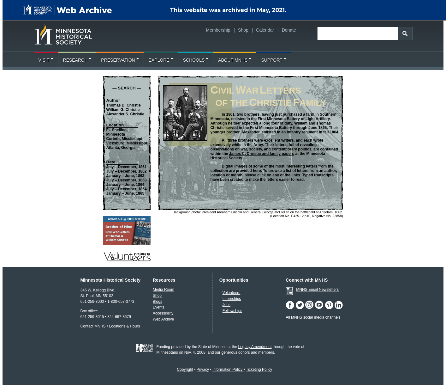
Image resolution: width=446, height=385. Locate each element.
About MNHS (234, 60)
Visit (46, 60)
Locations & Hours (124, 326)
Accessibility (163, 313)
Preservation (120, 60)
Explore (161, 60)
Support (273, 60)
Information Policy (228, 369)
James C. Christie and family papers (261, 153)
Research (77, 60)
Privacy (203, 369)
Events (158, 307)
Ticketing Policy (259, 369)
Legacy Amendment (254, 347)
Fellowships (232, 311)
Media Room (163, 289)
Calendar (265, 30)
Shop (243, 30)
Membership (218, 30)
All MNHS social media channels (313, 317)
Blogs (157, 301)
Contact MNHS (93, 326)
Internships (232, 298)
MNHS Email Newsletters (317, 289)
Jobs (226, 304)
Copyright (185, 369)
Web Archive (163, 319)
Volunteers (232, 292)
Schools (195, 60)
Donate (289, 30)
